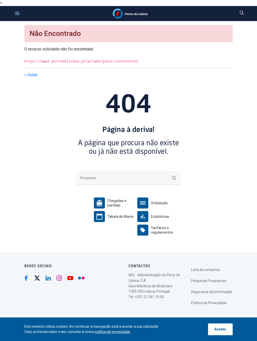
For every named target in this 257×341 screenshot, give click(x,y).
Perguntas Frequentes (208, 281)
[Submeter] (174, 178)
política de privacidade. (113, 332)
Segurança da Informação (211, 292)
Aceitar (220, 329)
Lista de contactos (205, 270)
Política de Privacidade (209, 303)
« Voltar (31, 75)
